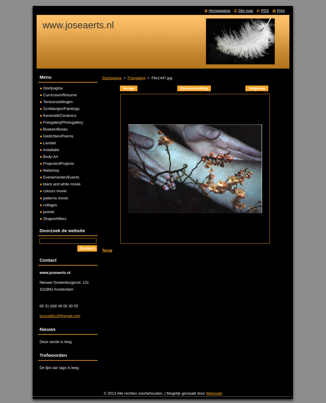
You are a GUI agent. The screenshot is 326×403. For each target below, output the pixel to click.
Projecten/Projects (58, 163)
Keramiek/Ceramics (59, 115)
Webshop (51, 170)
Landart (49, 143)
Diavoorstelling (194, 88)
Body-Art (50, 156)
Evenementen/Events (61, 177)
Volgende (256, 88)
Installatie (51, 150)
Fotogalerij (136, 78)
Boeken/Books (55, 129)
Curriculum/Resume (60, 95)
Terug (107, 250)
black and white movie (62, 184)
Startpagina (111, 78)
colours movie (55, 191)
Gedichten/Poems (58, 136)
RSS (265, 10)
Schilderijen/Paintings (61, 108)
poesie (48, 212)
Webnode (214, 393)
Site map (245, 10)
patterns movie (55, 198)
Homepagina (220, 10)
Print (281, 10)
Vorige (128, 88)
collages (50, 205)
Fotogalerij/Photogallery (63, 122)
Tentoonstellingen (58, 102)
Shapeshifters (54, 218)
